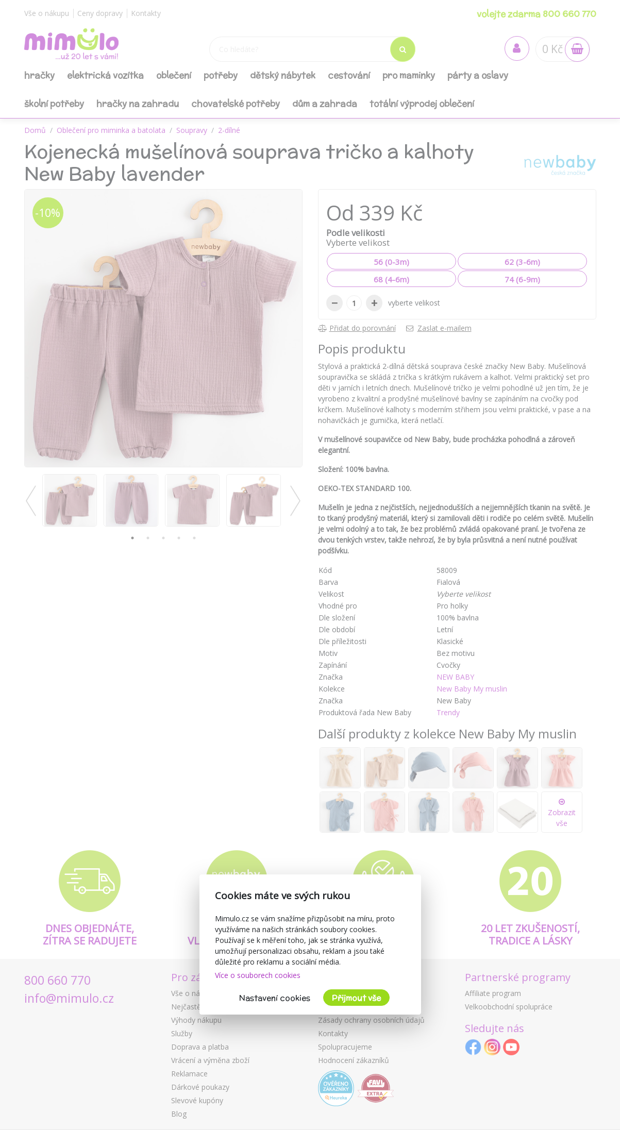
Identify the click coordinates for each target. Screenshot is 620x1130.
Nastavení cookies (274, 997)
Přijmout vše (356, 997)
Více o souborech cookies (257, 975)
